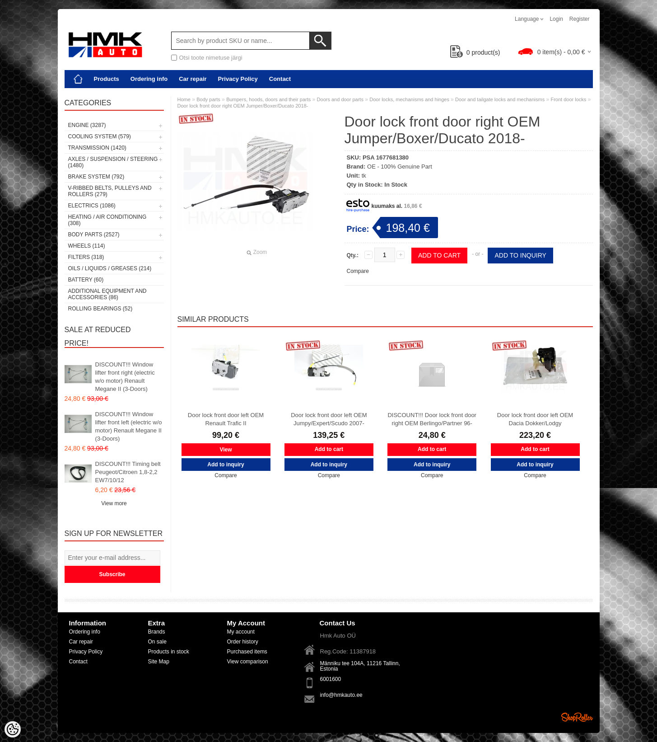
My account (241, 631)
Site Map (158, 661)
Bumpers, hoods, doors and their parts (268, 99)
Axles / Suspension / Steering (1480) (113, 162)
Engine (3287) (87, 125)
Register (579, 19)
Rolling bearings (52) (100, 308)
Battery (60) (86, 280)
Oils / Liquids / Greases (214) (110, 268)
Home (184, 99)
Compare (358, 271)
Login (556, 19)
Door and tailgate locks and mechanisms (500, 99)
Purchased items (247, 651)
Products (106, 78)
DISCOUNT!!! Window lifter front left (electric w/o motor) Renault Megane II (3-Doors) (128, 426)
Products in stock (168, 651)
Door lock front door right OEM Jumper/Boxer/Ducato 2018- (242, 105)
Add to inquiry (520, 255)
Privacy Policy (238, 78)
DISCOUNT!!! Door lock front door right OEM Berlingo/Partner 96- (431, 419)
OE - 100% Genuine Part (399, 166)
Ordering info (149, 78)
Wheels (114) (86, 246)
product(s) (475, 52)
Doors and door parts (340, 99)
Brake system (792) (96, 177)
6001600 (330, 679)
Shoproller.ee (577, 717)
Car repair (192, 78)
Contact (280, 78)
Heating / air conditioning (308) (107, 220)
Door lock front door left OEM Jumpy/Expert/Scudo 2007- (329, 419)
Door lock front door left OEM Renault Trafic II (226, 419)
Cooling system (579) (99, 136)
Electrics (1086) (92, 205)
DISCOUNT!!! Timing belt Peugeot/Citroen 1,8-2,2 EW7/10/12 (128, 472)
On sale (157, 641)
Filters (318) (86, 257)
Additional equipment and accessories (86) (107, 294)
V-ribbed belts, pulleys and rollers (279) (110, 191)
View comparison (247, 661)
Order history (242, 641)
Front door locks (568, 99)
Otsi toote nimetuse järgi (210, 57)
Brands (156, 631)
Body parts (208, 99)
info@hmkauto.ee (341, 695)
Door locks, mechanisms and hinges (410, 99)
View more (113, 503)
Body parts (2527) (94, 234)
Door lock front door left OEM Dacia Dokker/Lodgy (535, 419)
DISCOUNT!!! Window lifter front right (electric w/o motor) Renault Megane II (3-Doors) (125, 376)
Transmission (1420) (97, 148)
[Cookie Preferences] (13, 729)
